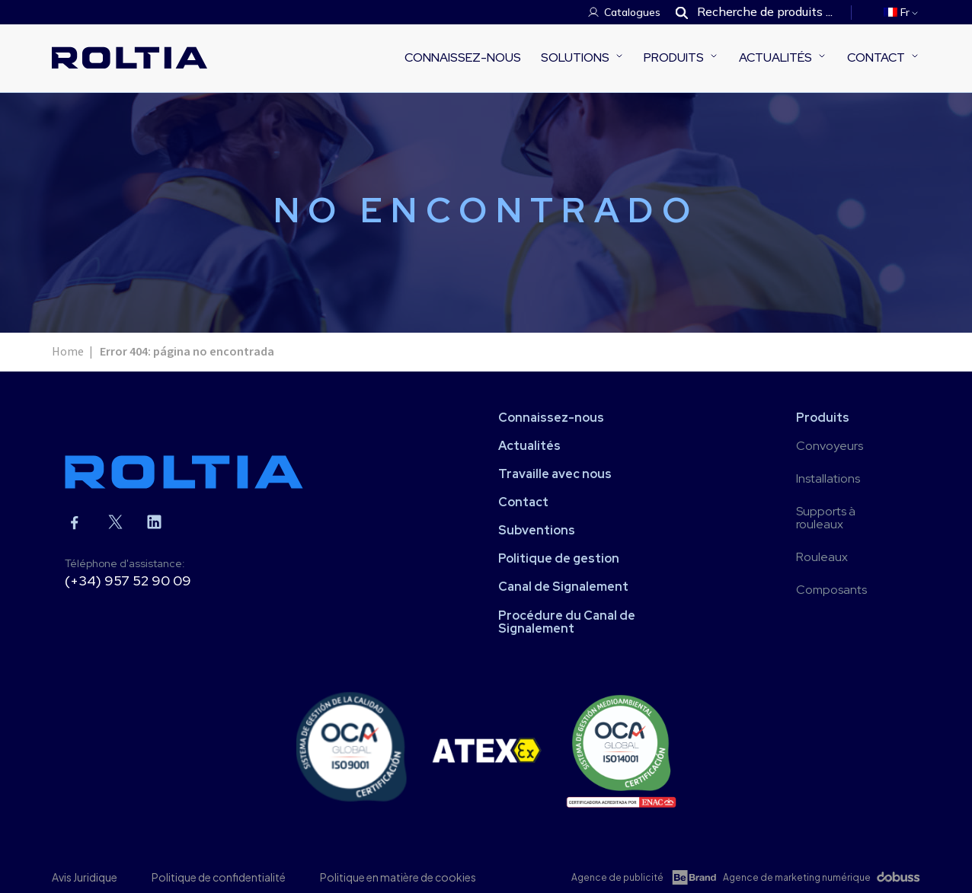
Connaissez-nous (462, 57)
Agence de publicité (617, 877)
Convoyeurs (829, 446)
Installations (828, 478)
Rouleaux (822, 557)
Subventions (536, 530)
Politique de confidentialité (219, 877)
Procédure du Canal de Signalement (566, 622)
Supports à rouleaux (825, 517)
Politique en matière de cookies (398, 877)
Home (68, 351)
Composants (831, 590)
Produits (674, 57)
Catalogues (632, 12)
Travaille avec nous (555, 474)
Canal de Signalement (563, 587)
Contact (876, 57)
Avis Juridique (84, 877)
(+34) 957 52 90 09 (128, 580)
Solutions (575, 57)
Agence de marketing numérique (797, 877)
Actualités (775, 57)
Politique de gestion (558, 558)
